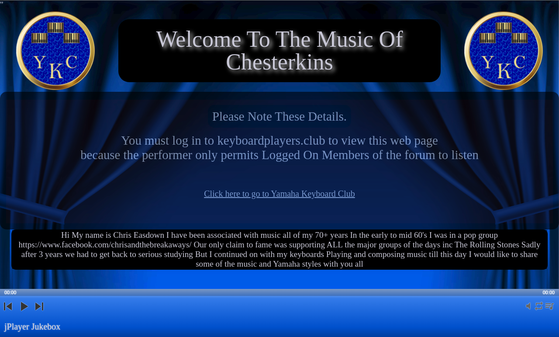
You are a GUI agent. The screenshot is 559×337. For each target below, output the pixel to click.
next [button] (39, 313)
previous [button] (8, 313)
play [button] (23, 313)
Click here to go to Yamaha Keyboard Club (279, 193)
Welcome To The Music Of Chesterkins (279, 50)
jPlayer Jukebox (32, 326)
